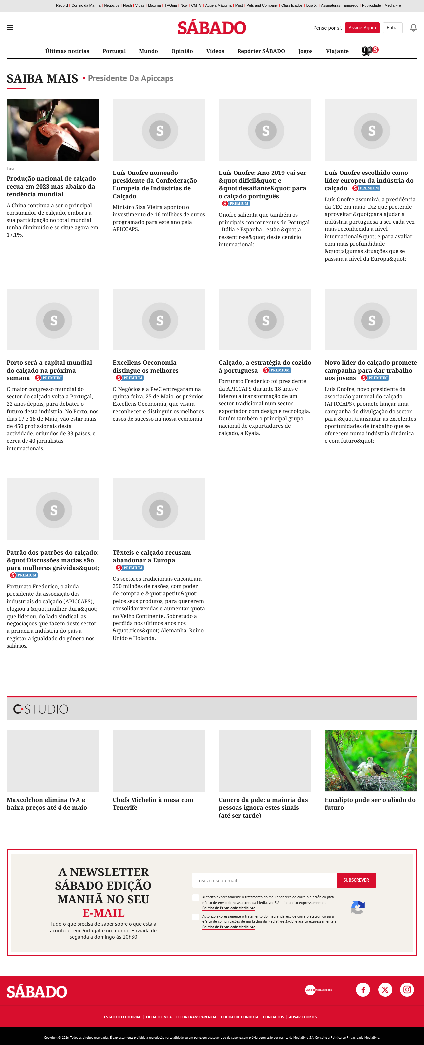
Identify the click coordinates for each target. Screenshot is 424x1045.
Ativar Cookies (303, 1016)
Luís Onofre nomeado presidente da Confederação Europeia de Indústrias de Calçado (155, 184)
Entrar (393, 28)
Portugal (114, 51)
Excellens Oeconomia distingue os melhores (146, 366)
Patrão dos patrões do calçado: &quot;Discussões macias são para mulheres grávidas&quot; (53, 560)
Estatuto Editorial (122, 1016)
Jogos (305, 51)
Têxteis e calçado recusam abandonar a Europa (152, 556)
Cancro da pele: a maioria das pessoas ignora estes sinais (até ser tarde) (263, 807)
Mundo (148, 51)
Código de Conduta (239, 1016)
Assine (362, 28)
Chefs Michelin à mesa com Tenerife (153, 803)
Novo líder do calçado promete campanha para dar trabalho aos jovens (371, 370)
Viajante (337, 51)
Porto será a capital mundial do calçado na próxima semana (49, 370)
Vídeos (215, 51)
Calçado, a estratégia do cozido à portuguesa (265, 366)
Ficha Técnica (159, 1016)
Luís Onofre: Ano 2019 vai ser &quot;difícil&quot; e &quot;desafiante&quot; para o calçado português (262, 184)
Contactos (273, 1016)
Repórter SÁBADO (261, 51)
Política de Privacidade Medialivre (228, 908)
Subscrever (356, 880)
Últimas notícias (67, 51)
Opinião (182, 51)
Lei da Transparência (196, 1016)
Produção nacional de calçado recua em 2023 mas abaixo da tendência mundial (51, 186)
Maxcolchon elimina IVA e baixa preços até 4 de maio (47, 803)
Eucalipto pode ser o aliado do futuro (370, 803)
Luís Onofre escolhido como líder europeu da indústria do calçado (369, 180)
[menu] (10, 27)
